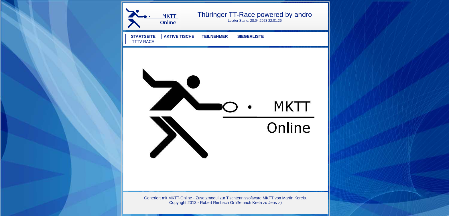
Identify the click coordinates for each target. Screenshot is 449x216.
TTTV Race (143, 41)
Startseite (143, 36)
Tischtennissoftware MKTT (249, 198)
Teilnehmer (215, 36)
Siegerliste (250, 36)
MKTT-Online (180, 198)
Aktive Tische (179, 36)
